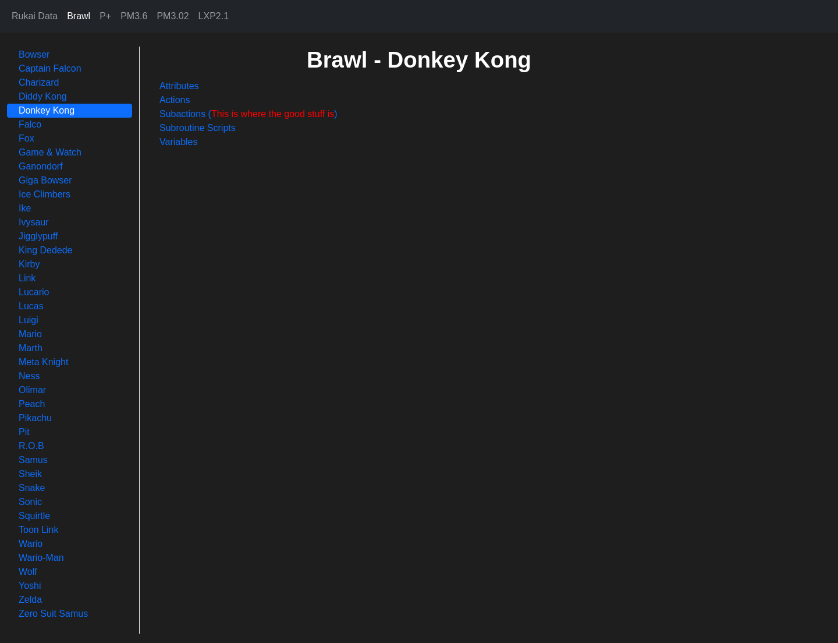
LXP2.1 (213, 16)
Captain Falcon (50, 68)
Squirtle (34, 516)
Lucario (34, 292)
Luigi (28, 320)
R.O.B (31, 446)
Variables (178, 142)
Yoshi (30, 586)
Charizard (39, 82)
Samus (33, 460)
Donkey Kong (46, 110)
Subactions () (248, 114)
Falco (30, 124)
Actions (174, 100)
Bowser (34, 54)
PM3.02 (173, 16)
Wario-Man (41, 558)
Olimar (32, 390)
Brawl (78, 16)
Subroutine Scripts (197, 128)
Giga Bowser (45, 180)
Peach (32, 404)
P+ (105, 16)
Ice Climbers (44, 194)
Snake (32, 488)
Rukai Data (35, 16)
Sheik (30, 474)
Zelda (30, 600)
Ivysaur (34, 222)
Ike (25, 208)
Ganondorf (41, 166)
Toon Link (39, 530)
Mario (30, 334)
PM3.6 (133, 16)
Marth (30, 348)
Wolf (28, 572)
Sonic (30, 502)
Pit (24, 432)
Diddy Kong (43, 96)
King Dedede (46, 250)
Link (27, 278)
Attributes (179, 86)
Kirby (29, 264)
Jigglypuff (38, 236)
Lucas (31, 306)
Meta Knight (43, 362)
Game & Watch (50, 152)
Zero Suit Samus (53, 614)
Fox (26, 138)
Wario (30, 544)
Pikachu (35, 418)
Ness (29, 376)
